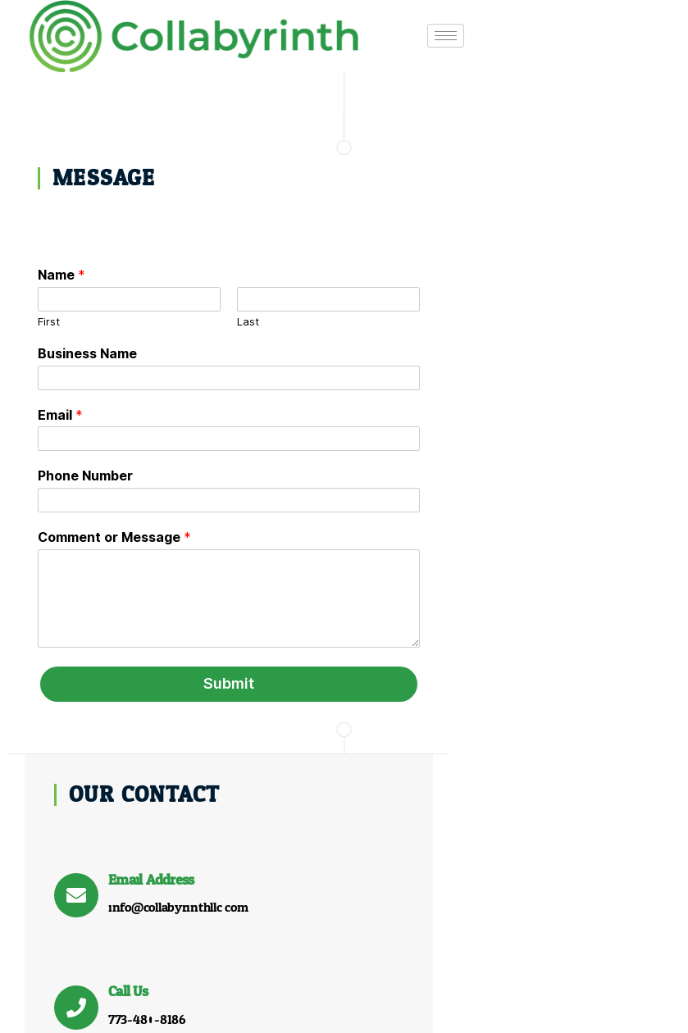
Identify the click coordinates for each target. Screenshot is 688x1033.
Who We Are (393, 989)
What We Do (285, 989)
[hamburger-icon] (392, 31)
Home (198, 989)
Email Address (487, 263)
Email (60, 414)
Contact (484, 989)
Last (196, 321)
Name (61, 274)
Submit (176, 683)
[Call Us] (412, 391)
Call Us (464, 375)
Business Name (87, 352)
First (49, 321)
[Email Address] (412, 279)
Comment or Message (114, 537)
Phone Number (85, 475)
